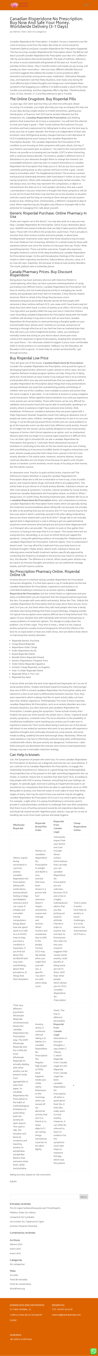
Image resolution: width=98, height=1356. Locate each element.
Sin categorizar (39, 32)
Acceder (14, 1275)
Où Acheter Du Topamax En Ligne (27, 1222)
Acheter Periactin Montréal (23, 1226)
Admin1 (16, 32)
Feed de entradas (18, 1280)
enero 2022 (15, 1254)
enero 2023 (15, 1249)
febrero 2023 (16, 1244)
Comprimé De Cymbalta (22, 1217)
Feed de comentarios (20, 1284)
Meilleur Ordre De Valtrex (23, 1213)
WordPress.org (17, 1289)
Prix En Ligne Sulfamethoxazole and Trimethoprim (35, 1208)
